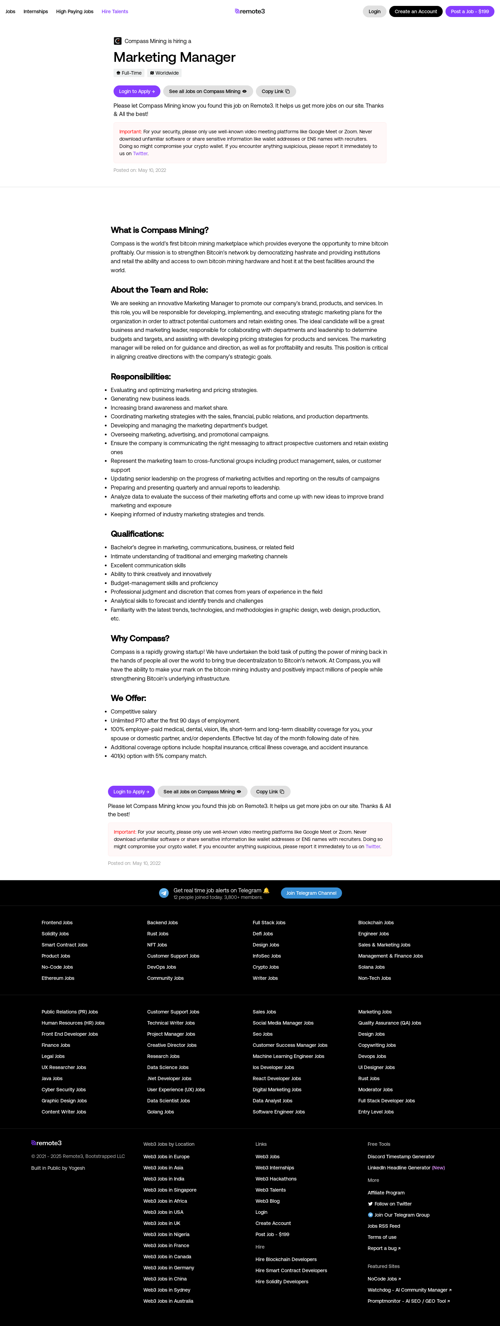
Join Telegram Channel (311, 893)
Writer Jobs (265, 978)
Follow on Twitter (390, 1204)
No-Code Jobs (57, 967)
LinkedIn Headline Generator (406, 1167)
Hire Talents (115, 11)
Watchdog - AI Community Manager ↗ (409, 1290)
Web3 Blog (268, 1201)
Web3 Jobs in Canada (167, 1256)
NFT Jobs (157, 945)
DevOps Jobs (161, 967)
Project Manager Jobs (171, 1034)
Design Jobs (266, 945)
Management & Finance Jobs (390, 956)
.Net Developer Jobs (169, 1078)
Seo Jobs (263, 1034)
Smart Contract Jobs (65, 945)
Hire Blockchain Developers (286, 1259)
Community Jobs (165, 978)
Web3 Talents (271, 1190)
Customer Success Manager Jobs (290, 1045)
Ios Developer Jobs (273, 1067)
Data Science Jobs (168, 1067)
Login (375, 11)
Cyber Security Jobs (64, 1089)
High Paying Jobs (74, 11)
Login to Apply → (137, 91)
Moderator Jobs (375, 1089)
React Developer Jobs (277, 1078)
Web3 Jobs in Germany (168, 1267)
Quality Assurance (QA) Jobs (389, 1023)
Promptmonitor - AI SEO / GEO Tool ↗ (409, 1301)
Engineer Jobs (373, 933)
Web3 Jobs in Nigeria (166, 1234)
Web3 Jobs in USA (163, 1212)
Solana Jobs (371, 967)
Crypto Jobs (266, 967)
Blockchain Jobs (376, 922)
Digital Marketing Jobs (277, 1089)
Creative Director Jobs (172, 1045)
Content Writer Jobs (64, 1112)
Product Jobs (56, 956)
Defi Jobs (263, 933)
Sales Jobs (264, 1012)
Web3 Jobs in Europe (166, 1156)
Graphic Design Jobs (64, 1100)
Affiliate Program (386, 1192)
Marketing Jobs (375, 1012)
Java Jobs (52, 1078)
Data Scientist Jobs (168, 1100)
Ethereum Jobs (58, 978)
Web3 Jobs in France (166, 1245)
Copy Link (276, 91)
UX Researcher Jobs (64, 1067)
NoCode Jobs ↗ (384, 1279)
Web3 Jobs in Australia (168, 1301)
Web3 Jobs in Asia (163, 1167)
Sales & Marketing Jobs (384, 945)
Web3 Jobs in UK (161, 1223)
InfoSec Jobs (267, 956)
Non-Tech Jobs (374, 978)
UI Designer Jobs (376, 1067)
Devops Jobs (372, 1056)
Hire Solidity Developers (282, 1281)
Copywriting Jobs (377, 1045)
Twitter (140, 153)
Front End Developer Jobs (70, 1034)
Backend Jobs (162, 922)
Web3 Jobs (268, 1156)
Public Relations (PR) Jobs (70, 1012)
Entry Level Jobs (376, 1112)
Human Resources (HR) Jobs (73, 1023)
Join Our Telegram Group (399, 1215)
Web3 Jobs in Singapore (170, 1190)
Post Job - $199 (272, 1234)
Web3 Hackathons (276, 1179)
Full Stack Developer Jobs (386, 1100)
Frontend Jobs (57, 922)
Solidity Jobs (55, 933)
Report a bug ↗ (384, 1248)
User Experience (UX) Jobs (176, 1089)
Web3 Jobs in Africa (165, 1201)
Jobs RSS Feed (384, 1226)
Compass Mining (146, 41)
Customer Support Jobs (173, 956)
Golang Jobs (160, 1112)
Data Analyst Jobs (272, 1100)
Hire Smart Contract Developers (291, 1270)
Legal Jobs (53, 1056)
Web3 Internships (275, 1167)
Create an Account (416, 11)
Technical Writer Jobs (171, 1023)
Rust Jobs (157, 933)
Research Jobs (163, 1056)
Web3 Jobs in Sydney (166, 1290)
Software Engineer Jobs (279, 1112)
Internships (36, 11)
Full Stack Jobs (269, 922)
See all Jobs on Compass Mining (208, 91)
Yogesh (77, 1168)
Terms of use (382, 1237)
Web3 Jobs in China (165, 1279)
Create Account (273, 1223)
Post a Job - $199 (470, 11)
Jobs (10, 11)
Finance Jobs (56, 1045)
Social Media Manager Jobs (283, 1023)
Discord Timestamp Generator (401, 1156)
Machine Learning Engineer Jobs (288, 1056)
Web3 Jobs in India (163, 1179)
